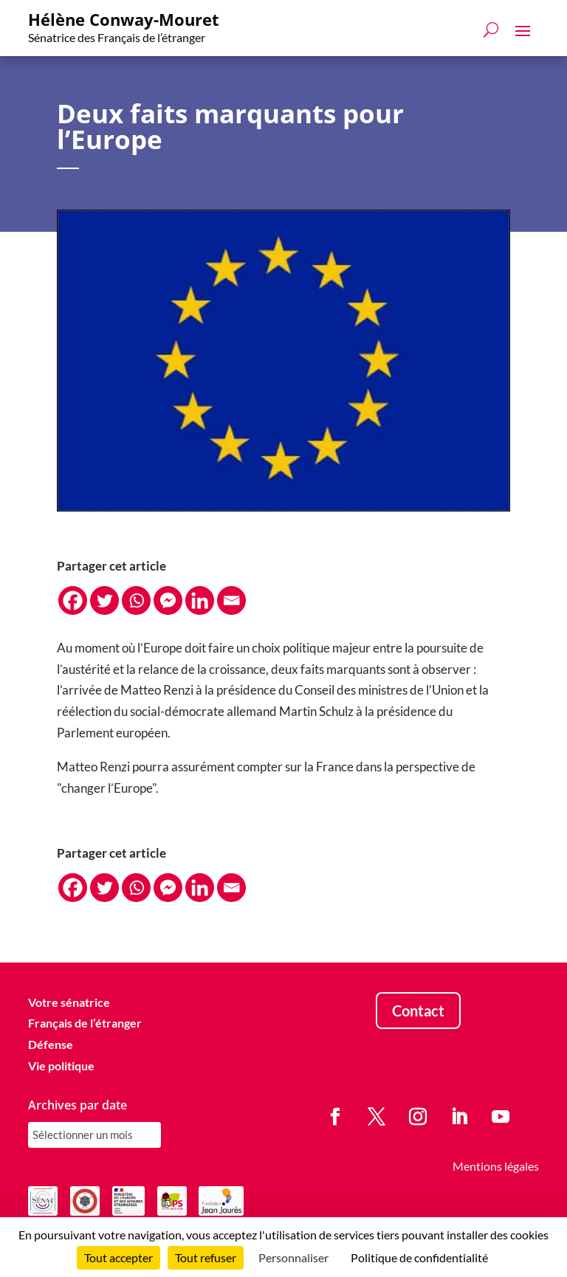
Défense (50, 1044)
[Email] (231, 600)
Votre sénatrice (69, 1002)
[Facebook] (72, 600)
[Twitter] (104, 600)
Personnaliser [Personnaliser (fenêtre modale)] (293, 1257)
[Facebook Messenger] (168, 600)
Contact (418, 1010)
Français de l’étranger (85, 1023)
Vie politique (61, 1066)
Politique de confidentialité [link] (419, 1257)
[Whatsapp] (136, 600)
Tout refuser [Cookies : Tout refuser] (205, 1257)
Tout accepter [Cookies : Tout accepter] (118, 1257)
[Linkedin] (199, 600)
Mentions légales (496, 1166)
